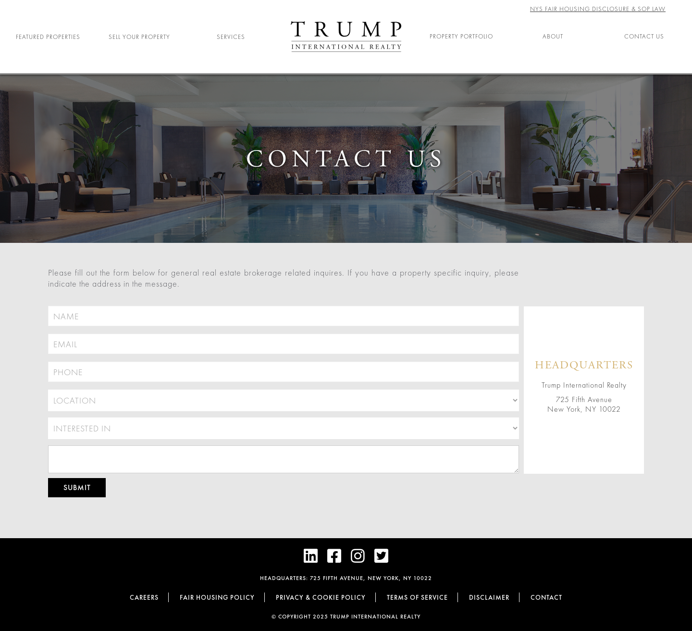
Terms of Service (417, 597)
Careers (144, 597)
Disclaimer (489, 597)
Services (231, 37)
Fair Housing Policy (217, 597)
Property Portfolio (461, 36)
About (553, 36)
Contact (546, 597)
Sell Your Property (139, 37)
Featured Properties (48, 37)
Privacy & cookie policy (321, 597)
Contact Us (644, 36)
